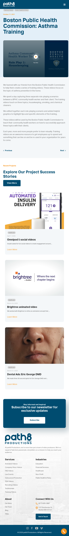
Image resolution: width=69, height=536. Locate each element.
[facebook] (32, 528)
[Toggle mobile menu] (65, 4)
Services (9, 459)
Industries (41, 459)
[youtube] (36, 528)
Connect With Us (44, 499)
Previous (8, 150)
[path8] (18, 434)
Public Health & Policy (21, 10)
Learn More (12, 250)
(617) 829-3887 (44, 503)
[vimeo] (41, 528)
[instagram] (27, 528)
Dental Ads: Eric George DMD (24, 374)
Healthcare (11, 232)
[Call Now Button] (64, 531)
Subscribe (34, 420)
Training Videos (8, 10)
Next (62, 150)
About (8, 499)
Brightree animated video (22, 307)
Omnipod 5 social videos (21, 240)
